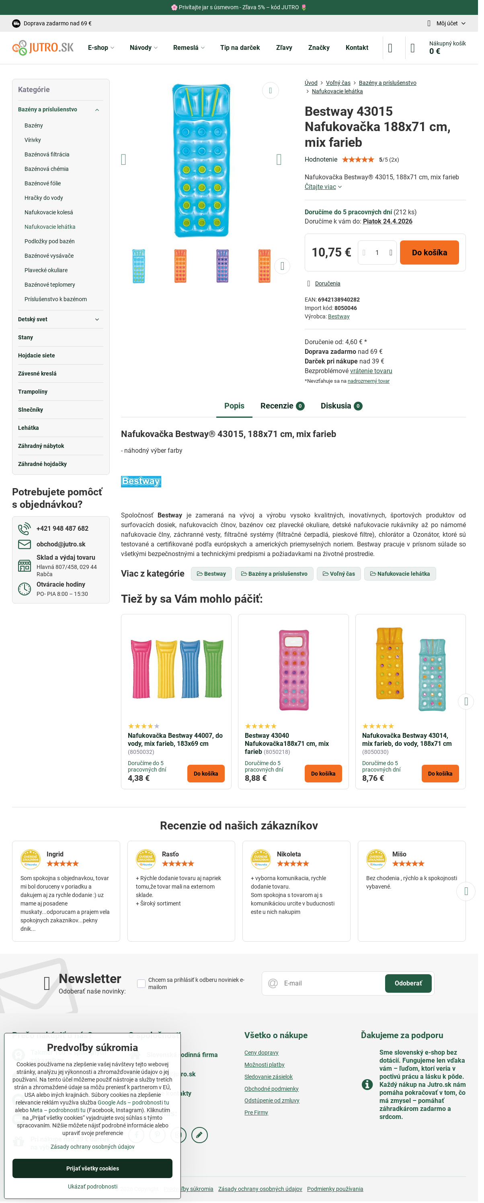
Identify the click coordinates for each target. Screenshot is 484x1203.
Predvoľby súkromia (188, 1189)
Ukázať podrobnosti (92, 1186)
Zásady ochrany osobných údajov (260, 1189)
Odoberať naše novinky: (92, 991)
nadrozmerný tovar (369, 381)
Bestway (339, 316)
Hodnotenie (321, 159)
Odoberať (408, 983)
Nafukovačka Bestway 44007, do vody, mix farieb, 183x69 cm (175, 739)
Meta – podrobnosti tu (58, 1110)
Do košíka (429, 252)
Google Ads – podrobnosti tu (133, 1102)
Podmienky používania (335, 1189)
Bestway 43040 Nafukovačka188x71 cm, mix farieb (287, 743)
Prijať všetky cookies (92, 1168)
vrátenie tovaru (371, 371)
